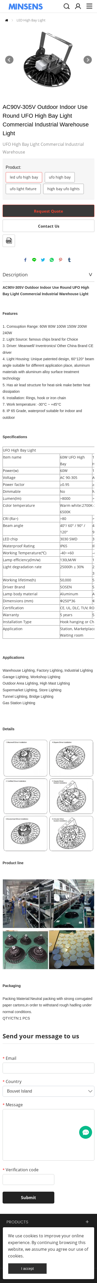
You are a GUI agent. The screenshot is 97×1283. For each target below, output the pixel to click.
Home (7, 20)
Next (88, 60)
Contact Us (48, 226)
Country (12, 1081)
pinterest (60, 259)
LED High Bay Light (31, 20)
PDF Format (9, 241)
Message (13, 1105)
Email (9, 1058)
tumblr (69, 259)
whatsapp (51, 259)
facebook (25, 259)
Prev (9, 60)
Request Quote (48, 211)
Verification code (21, 1170)
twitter (43, 259)
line (34, 259)
